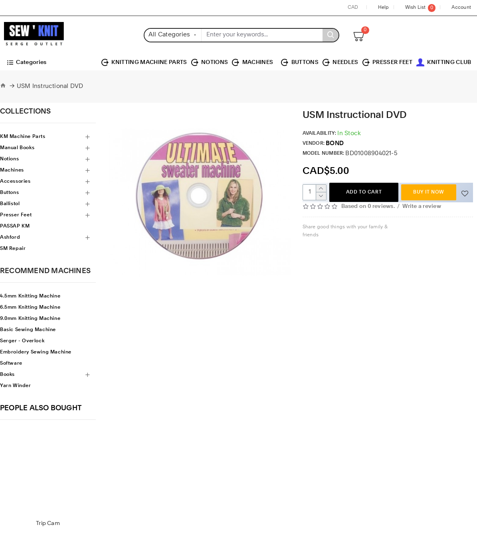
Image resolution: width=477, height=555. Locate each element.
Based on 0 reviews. (368, 206)
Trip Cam (48, 523)
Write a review (421, 206)
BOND (335, 144)
